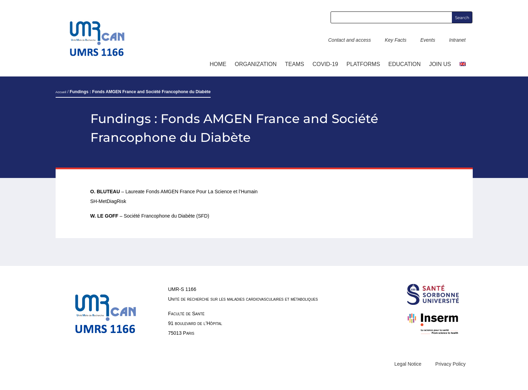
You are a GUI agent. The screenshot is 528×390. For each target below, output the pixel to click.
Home (218, 64)
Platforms (363, 64)
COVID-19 (325, 64)
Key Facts (395, 40)
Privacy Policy (450, 364)
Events (427, 40)
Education (404, 64)
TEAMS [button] (294, 64)
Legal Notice (408, 364)
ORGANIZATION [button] (256, 64)
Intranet (457, 40)
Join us (440, 64)
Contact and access (349, 40)
